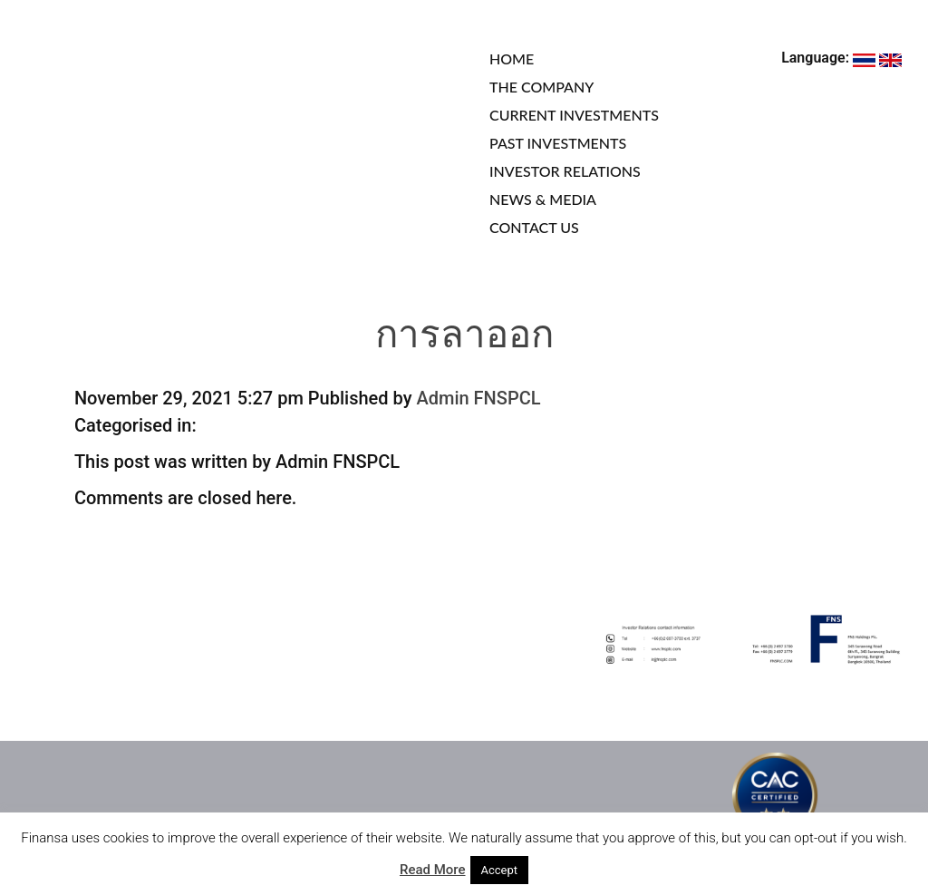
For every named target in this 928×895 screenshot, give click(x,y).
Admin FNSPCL (478, 398)
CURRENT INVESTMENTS (574, 114)
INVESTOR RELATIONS (565, 171)
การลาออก (464, 337)
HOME (511, 58)
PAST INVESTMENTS (557, 142)
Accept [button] (499, 870)
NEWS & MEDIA (542, 199)
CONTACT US (534, 227)
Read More (433, 869)
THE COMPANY (541, 86)
